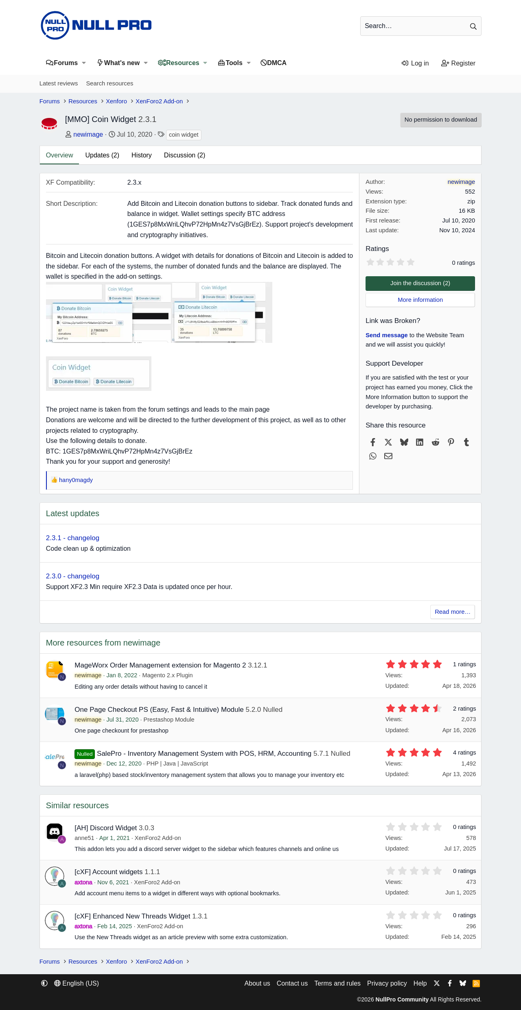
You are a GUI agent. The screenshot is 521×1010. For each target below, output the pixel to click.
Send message (387, 335)
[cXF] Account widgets (108, 872)
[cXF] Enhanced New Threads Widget (132, 916)
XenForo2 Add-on (158, 838)
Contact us (292, 983)
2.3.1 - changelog (72, 538)
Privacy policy (387, 983)
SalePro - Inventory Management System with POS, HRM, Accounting (204, 753)
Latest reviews (58, 83)
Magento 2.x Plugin (167, 675)
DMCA (277, 62)
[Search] (421, 26)
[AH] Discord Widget (105, 828)
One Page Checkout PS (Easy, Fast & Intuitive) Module (158, 709)
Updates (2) (102, 155)
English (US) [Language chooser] (76, 983)
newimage (88, 134)
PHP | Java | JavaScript (177, 763)
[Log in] (415, 63)
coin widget (184, 134)
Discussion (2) (184, 155)
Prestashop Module (169, 719)
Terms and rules (337, 983)
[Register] (458, 63)
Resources (182, 62)
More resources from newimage (103, 642)
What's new (122, 62)
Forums (66, 62)
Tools (233, 62)
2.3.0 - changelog (72, 576)
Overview (59, 155)
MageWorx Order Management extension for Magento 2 (160, 665)
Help (420, 983)
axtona (83, 882)
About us (257, 983)
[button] (84, 62)
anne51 (84, 838)
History (141, 155)
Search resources (109, 83)
